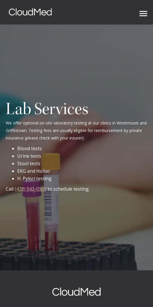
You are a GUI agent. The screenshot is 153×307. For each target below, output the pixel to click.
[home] (29, 12)
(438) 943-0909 (30, 189)
